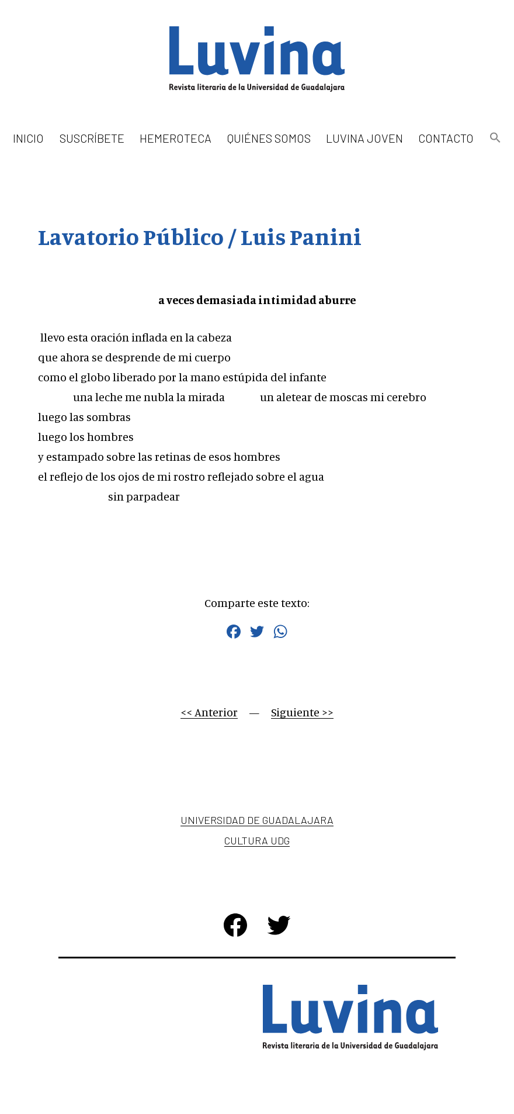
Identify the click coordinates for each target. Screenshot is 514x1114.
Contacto (446, 138)
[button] (494, 138)
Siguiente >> (302, 712)
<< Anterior (209, 712)
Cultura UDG (257, 840)
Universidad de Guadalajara (257, 819)
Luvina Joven (364, 138)
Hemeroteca (175, 138)
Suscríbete (92, 138)
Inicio (28, 138)
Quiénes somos (269, 138)
